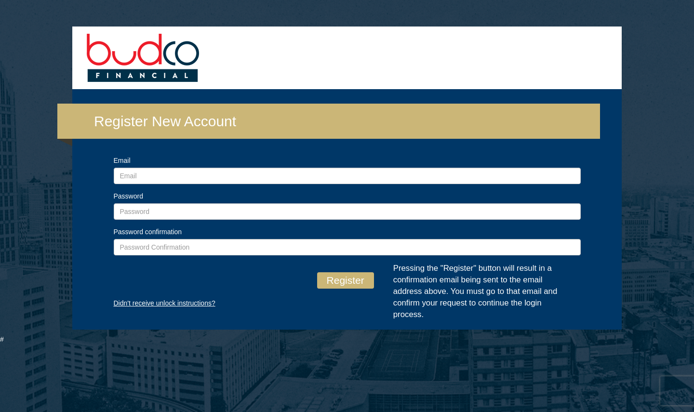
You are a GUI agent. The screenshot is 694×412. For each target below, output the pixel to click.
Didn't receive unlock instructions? (164, 303)
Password (128, 196)
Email (122, 160)
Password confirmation (148, 232)
